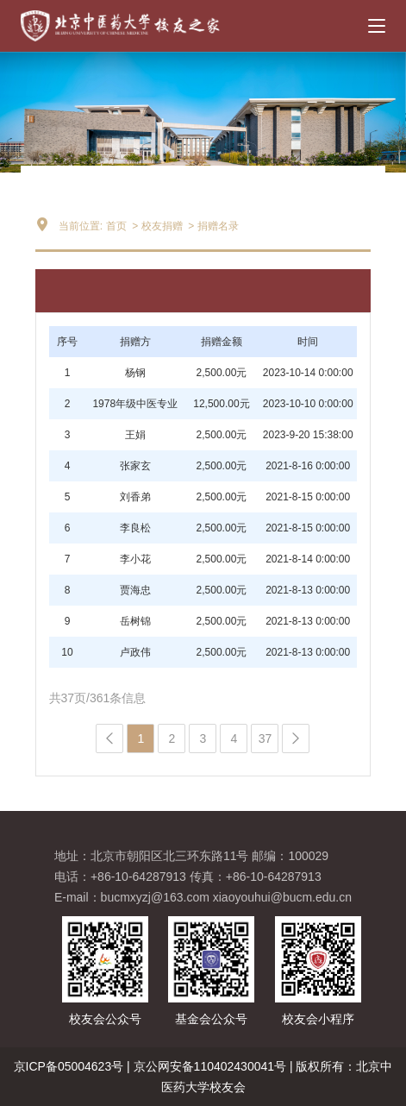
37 (265, 738)
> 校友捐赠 (156, 226)
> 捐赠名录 (212, 226)
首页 (116, 226)
